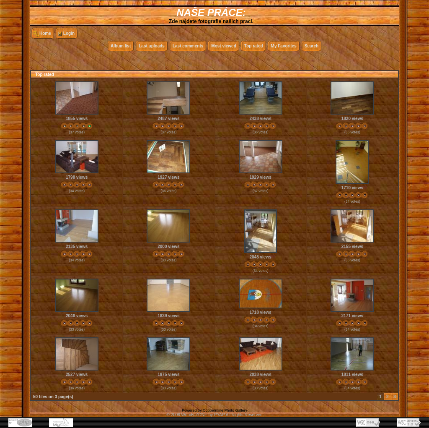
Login (69, 33)
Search (311, 46)
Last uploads (152, 46)
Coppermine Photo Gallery (225, 410)
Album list (121, 46)
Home (45, 33)
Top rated (253, 46)
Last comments (188, 46)
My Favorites (284, 46)
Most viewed (223, 46)
